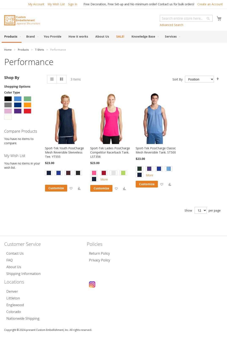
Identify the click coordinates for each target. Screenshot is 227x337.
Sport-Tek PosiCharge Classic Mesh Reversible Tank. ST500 (156, 150)
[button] (71, 188)
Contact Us (15, 253)
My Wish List (56, 4)
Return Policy (99, 253)
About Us (13, 267)
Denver (12, 291)
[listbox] (66, 173)
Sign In (72, 4)
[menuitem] (12, 37)
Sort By (177, 79)
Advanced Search (171, 25)
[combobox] (186, 18)
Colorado (13, 311)
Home (8, 50)
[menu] (113, 37)
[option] (49, 172)
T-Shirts (40, 50)
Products (23, 50)
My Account (36, 4)
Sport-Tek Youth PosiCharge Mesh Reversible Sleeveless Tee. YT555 (64, 152)
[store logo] (22, 20)
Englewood (15, 305)
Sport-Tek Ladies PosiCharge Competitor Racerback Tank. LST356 (110, 152)
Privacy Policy (99, 260)
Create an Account (210, 4)
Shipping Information (23, 273)
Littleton (13, 298)
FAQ (9, 260)
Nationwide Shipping (23, 318)
